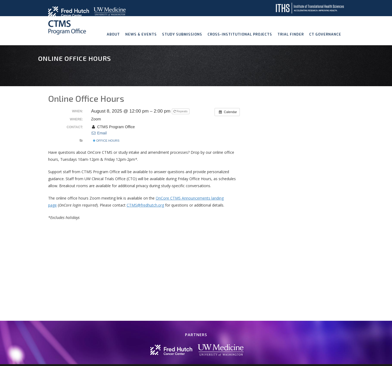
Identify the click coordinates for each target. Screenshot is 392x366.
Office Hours (106, 140)
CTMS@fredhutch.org (145, 205)
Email (99, 133)
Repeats (180, 111)
